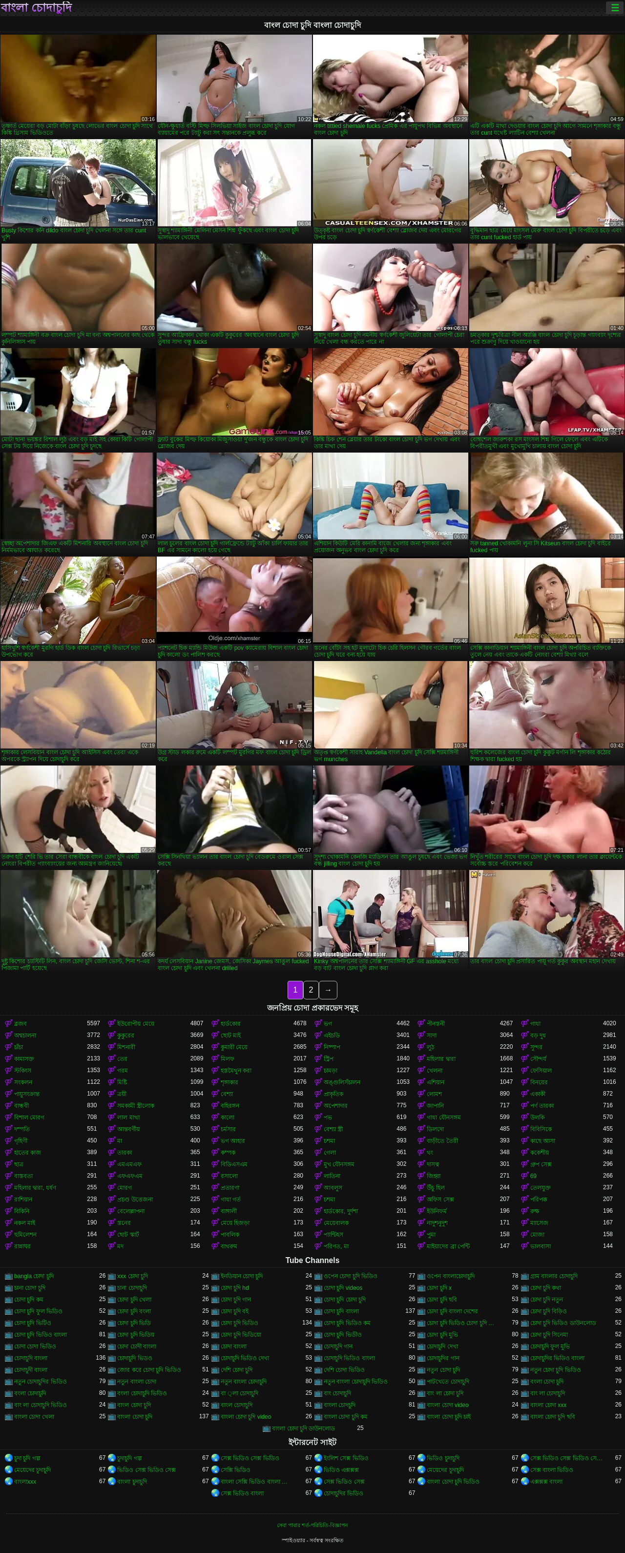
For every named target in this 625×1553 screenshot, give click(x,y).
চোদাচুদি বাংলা (30, 1358)
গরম (122, 1070)
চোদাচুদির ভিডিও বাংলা (557, 1358)
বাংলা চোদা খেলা (34, 1416)
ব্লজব (20, 1023)
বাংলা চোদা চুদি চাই (449, 1416)
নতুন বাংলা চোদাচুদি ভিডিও (356, 1381)
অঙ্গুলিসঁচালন (342, 1082)
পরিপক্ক (538, 1199)
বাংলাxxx (25, 1481)
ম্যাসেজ (539, 1223)
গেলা (330, 1152)
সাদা (432, 1035)
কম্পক (228, 1152)
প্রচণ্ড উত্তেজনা (134, 1199)
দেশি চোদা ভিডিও (344, 1370)
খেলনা (434, 1070)
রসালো (229, 1176)
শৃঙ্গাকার (229, 1082)
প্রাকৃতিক (333, 1094)
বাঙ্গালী (229, 1211)
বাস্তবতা (23, 1176)
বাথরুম (229, 1246)
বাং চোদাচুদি (337, 1393)
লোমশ (434, 1094)
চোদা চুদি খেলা (134, 1299)
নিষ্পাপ (332, 1047)
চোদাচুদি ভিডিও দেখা (245, 1358)
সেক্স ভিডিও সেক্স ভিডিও (250, 1458)
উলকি (537, 1117)
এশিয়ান (435, 1082)
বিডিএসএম (234, 1164)
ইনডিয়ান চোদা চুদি (242, 1276)
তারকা (124, 1152)
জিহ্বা (433, 1176)
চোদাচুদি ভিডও (134, 1358)
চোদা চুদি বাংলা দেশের (452, 1311)
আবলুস (333, 1187)
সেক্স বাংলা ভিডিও (552, 1470)
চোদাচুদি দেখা (442, 1346)
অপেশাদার (336, 1105)
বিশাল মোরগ (29, 1117)
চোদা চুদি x (439, 1287)
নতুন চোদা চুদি (443, 1370)
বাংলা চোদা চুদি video (246, 1416)
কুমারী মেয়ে (234, 1047)
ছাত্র (18, 1164)
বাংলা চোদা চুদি (134, 1416)
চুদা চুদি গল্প (27, 1458)
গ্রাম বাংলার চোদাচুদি (554, 1276)
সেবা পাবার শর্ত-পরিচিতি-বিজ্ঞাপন (312, 1525)
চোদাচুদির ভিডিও (343, 1493)
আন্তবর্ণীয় (128, 1129)
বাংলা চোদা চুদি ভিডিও (453, 1481)
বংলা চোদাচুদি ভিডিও (142, 1393)
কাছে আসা (542, 1141)
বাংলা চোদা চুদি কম (346, 1416)
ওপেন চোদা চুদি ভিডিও (350, 1276)
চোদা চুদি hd (235, 1287)
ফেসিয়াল (541, 1070)
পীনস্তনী (436, 1023)
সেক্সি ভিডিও (235, 1470)
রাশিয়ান (23, 1199)
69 (533, 1176)
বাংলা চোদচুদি (339, 1405)
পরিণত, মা (336, 1246)
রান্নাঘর (22, 1246)
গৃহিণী (20, 1141)
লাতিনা (332, 1176)
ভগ (328, 1023)
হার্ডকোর (231, 1023)
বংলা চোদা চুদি (547, 1381)
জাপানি (435, 1105)
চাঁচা (18, 1047)
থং (430, 1152)
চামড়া (330, 1070)
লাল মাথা (128, 1117)
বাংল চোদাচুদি (236, 1405)
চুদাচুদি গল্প (129, 1458)
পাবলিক (230, 1234)
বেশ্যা (227, 1094)
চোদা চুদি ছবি (442, 1299)
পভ (328, 1117)
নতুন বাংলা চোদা (136, 1381)
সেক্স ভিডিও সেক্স (344, 1481)
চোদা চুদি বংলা (134, 1311)
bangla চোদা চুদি (34, 1276)
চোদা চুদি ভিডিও (240, 1323)
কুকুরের (125, 1035)
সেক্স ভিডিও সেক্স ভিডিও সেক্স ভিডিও (566, 1458)
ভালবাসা (540, 1246)
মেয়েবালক (336, 1223)
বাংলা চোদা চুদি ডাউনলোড (303, 1428)
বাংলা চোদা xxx (548, 1405)
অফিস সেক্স (440, 1199)
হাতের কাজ (27, 1152)
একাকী (537, 1094)
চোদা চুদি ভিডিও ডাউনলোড (563, 1323)
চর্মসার (228, 1129)
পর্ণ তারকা (542, 1105)
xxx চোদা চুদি (132, 1276)
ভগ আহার (233, 1141)
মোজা (537, 1234)
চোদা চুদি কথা (546, 1287)
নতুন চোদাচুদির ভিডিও (40, 1381)
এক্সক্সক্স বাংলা (546, 1481)
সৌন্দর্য (538, 1059)
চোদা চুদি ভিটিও (32, 1323)
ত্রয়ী (121, 1094)
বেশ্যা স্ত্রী (333, 1129)
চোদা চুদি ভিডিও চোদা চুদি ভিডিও (463, 1323)
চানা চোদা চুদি (29, 1287)
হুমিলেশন (25, 1234)
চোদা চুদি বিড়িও (548, 1311)
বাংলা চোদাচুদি (36, 7)
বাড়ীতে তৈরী (442, 1141)
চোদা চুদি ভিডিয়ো (241, 1334)
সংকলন (23, 1082)
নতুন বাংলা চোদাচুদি (244, 1381)
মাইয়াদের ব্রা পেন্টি (448, 1246)
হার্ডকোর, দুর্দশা (341, 1211)
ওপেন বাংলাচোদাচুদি (450, 1276)
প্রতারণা (230, 1187)
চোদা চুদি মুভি (442, 1334)
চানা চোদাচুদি (131, 1287)
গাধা (535, 1023)
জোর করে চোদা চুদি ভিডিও (149, 1370)
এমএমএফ (129, 1164)
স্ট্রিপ (328, 1059)
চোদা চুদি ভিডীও (343, 1334)
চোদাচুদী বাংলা (30, 1370)
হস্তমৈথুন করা (236, 1070)
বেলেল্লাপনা (131, 1211)
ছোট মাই (231, 1035)
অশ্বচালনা (25, 1035)
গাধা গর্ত (231, 1199)
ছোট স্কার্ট (128, 1234)
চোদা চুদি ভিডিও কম (347, 1323)
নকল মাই (24, 1223)
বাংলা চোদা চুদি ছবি (552, 1416)
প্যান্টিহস (333, 1234)
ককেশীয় (539, 1152)
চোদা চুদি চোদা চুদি (345, 1299)
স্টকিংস (22, 1070)
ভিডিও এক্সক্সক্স (341, 1470)
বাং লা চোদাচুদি (547, 1393)
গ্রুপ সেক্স (541, 1164)
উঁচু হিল (435, 1187)
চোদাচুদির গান (443, 1358)
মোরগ (124, 1187)
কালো (227, 1117)
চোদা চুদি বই (235, 1311)
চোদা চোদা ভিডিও (35, 1346)
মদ (120, 1246)
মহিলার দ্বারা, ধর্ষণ (35, 1187)
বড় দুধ (538, 1035)
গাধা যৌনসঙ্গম (443, 1117)
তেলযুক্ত (540, 1187)
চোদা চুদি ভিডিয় (135, 1334)
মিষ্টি (122, 1082)
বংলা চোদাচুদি (30, 1393)
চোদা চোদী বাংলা (136, 1346)
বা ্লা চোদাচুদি (239, 1393)
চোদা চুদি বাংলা (341, 1311)
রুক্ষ (535, 1211)
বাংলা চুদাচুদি (131, 1481)
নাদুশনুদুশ (437, 1223)
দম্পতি (22, 1129)
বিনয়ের (539, 1082)
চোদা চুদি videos (343, 1287)
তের (122, 1059)
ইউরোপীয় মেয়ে (135, 1023)
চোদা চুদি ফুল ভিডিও (38, 1311)
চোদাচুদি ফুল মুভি (550, 1346)
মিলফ (227, 1059)
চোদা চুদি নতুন (546, 1299)
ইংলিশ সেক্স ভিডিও (346, 1458)
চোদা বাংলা (234, 1346)
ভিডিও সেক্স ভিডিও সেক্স (146, 1470)
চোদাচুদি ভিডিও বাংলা (349, 1358)
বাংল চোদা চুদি (134, 1405)
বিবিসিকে (541, 1129)
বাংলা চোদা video (447, 1405)
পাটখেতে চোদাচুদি (448, 1381)
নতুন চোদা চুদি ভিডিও (555, 1370)
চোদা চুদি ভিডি (134, 1323)
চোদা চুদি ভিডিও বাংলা (40, 1334)
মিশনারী (126, 1047)
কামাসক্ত (24, 1059)
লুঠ (430, 1047)
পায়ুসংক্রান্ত (27, 1094)
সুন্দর (536, 1047)
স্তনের (124, 1223)
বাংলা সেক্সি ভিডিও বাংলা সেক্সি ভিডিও (257, 1481)
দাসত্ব (433, 1164)
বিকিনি (21, 1211)
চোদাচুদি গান (338, 1346)
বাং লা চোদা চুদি (445, 1393)
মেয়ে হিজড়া (235, 1223)
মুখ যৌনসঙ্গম (339, 1164)
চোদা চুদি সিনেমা (549, 1334)
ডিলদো (435, 1129)
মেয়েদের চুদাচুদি (32, 1470)
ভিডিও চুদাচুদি (443, 1458)
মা (119, 1141)
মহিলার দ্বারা (441, 1059)
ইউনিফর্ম (437, 1211)
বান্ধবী (21, 1105)
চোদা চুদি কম (28, 1299)
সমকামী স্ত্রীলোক (135, 1105)
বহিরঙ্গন (230, 1105)
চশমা (329, 1141)
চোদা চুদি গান (236, 1299)
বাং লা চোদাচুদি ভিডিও (40, 1405)
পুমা (431, 1234)
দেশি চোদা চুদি (237, 1370)
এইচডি (332, 1035)
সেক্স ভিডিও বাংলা (242, 1493)
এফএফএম (130, 1176)
